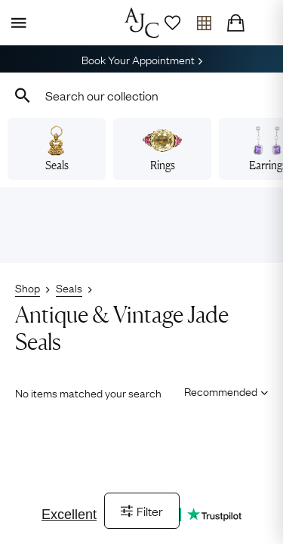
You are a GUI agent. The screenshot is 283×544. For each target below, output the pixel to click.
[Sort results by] (220, 391)
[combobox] (141, 95)
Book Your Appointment (142, 59)
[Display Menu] (16, 22)
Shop (27, 287)
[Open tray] (204, 22)
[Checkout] (235, 22)
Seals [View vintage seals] (56, 148)
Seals (69, 287)
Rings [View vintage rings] (162, 148)
